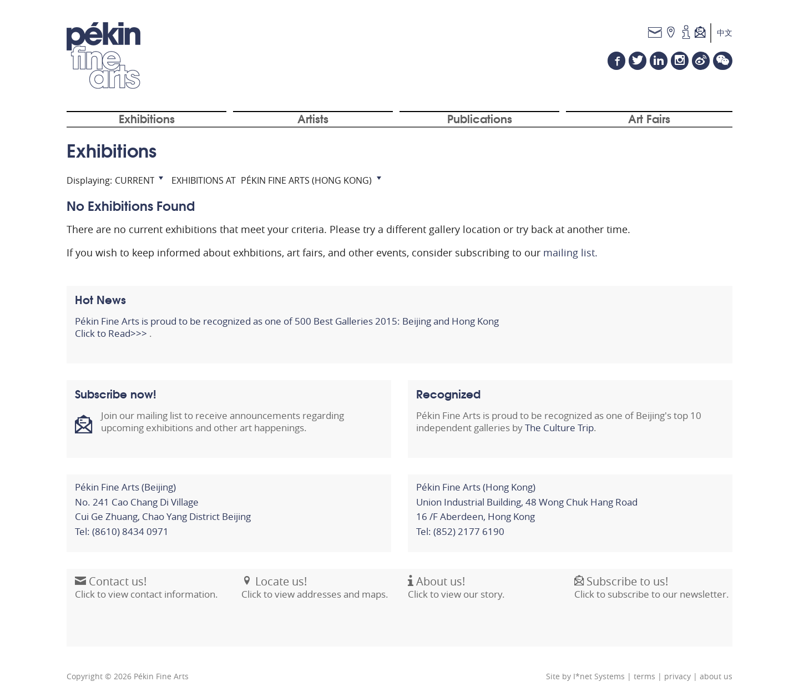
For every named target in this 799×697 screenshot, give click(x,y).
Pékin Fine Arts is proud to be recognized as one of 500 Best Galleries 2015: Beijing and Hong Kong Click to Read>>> (287, 327)
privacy (677, 676)
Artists (312, 118)
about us (716, 676)
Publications (479, 118)
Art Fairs (649, 118)
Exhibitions (147, 118)
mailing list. (570, 252)
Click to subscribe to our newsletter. (651, 593)
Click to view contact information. (146, 593)
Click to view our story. (456, 593)
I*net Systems (599, 676)
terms (644, 676)
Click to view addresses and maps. (314, 593)
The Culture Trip (559, 428)
